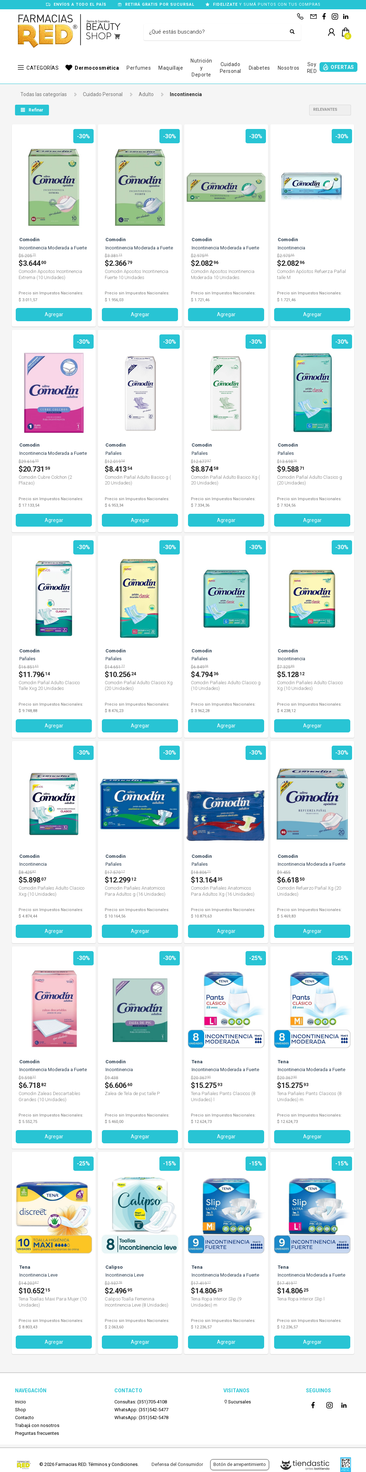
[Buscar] (217, 32)
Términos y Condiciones (113, 1464)
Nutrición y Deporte (201, 68)
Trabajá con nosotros (37, 1423)
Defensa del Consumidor (177, 1464)
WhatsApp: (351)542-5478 (141, 1415)
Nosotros (289, 68)
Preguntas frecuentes (37, 1431)
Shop (20, 1407)
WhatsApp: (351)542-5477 (141, 1407)
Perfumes (139, 68)
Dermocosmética (97, 68)
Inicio (20, 1399)
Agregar (54, 314)
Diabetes (259, 68)
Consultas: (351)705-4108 (140, 1399)
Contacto (24, 1415)
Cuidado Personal (230, 67)
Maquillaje (170, 68)
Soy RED (312, 67)
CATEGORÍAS (42, 68)
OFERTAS (342, 67)
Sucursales (237, 1399)
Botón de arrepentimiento (239, 1464)
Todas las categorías (43, 94)
